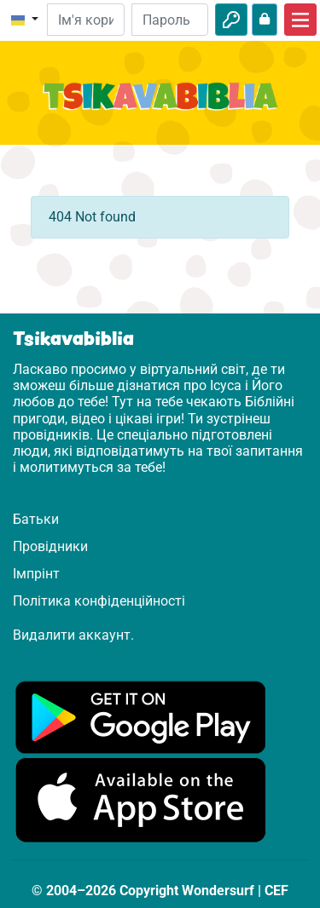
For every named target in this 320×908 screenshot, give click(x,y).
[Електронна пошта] (85, 19)
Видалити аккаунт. (73, 635)
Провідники (50, 546)
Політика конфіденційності (99, 601)
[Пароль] (169, 19)
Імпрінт (36, 574)
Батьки (36, 519)
